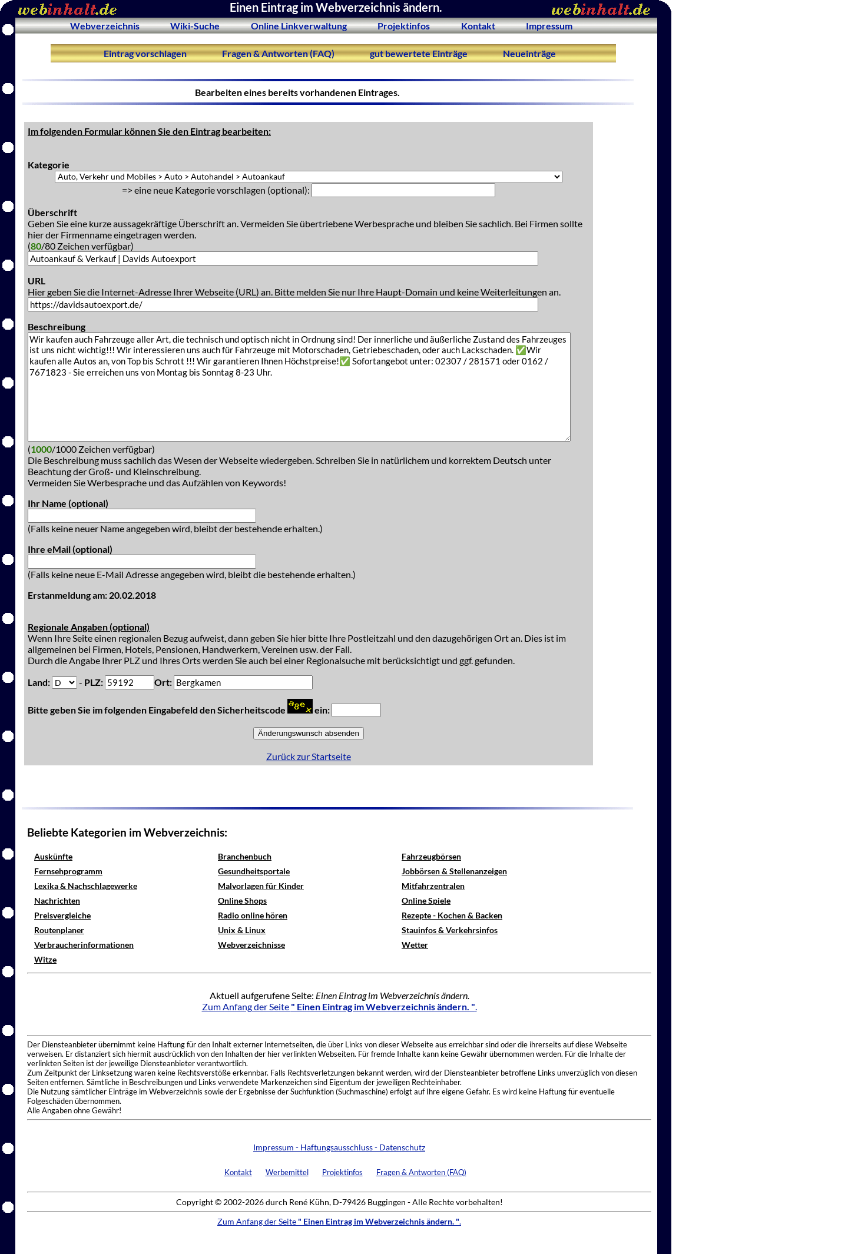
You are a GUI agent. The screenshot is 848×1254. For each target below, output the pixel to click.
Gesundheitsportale (254, 871)
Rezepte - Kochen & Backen (452, 915)
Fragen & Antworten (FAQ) (278, 53)
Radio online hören (252, 915)
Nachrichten (57, 900)
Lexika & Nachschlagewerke (85, 886)
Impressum (549, 25)
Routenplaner (59, 930)
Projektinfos (403, 25)
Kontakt (478, 25)
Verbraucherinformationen (84, 945)
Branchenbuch (244, 856)
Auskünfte (53, 856)
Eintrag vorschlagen (145, 53)
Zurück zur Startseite (308, 756)
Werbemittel (287, 1172)
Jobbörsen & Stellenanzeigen (454, 871)
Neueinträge (529, 53)
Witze (45, 959)
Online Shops (242, 900)
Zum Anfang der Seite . (339, 1006)
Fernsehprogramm (68, 871)
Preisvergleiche (62, 915)
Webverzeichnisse (251, 945)
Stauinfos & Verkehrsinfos (450, 930)
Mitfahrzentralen (433, 886)
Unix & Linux (242, 930)
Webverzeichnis (105, 25)
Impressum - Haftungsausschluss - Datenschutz (339, 1147)
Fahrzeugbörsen (431, 856)
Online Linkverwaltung (299, 25)
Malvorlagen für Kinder (261, 886)
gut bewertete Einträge (418, 53)
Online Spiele (426, 900)
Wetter (415, 945)
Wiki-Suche (195, 25)
